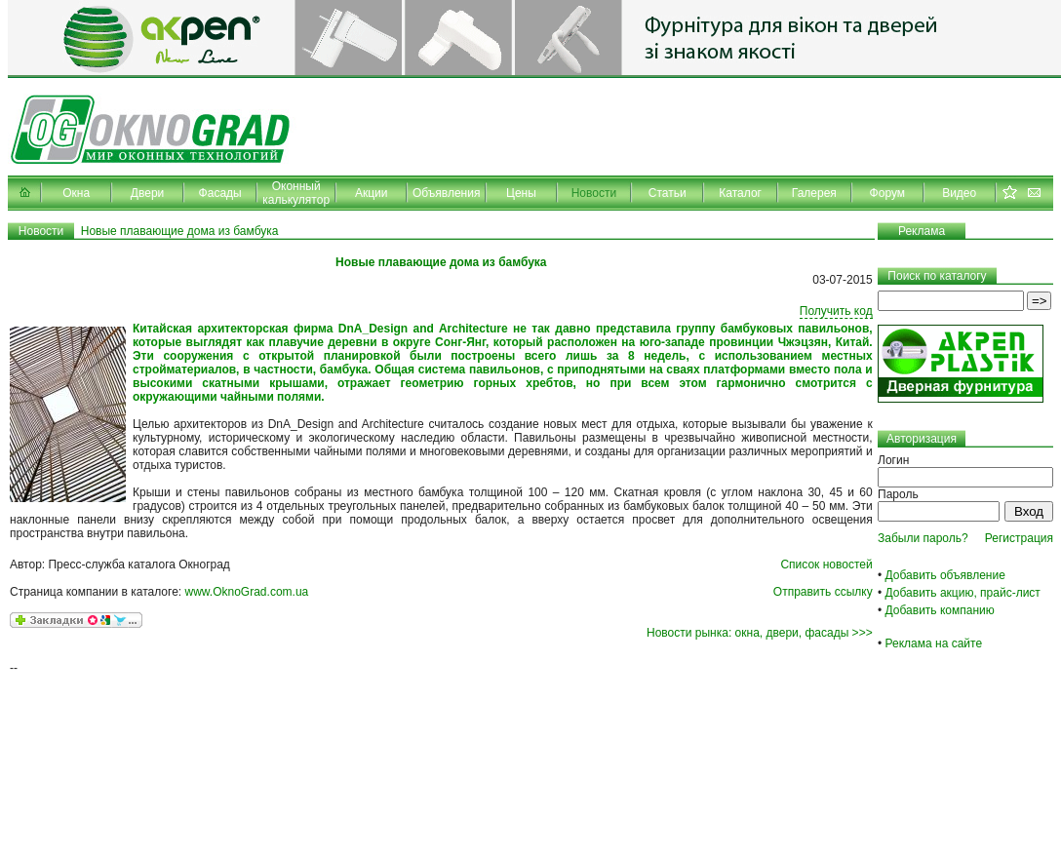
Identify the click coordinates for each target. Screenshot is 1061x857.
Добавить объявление (945, 575)
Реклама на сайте (934, 643)
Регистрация (1019, 538)
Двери (147, 193)
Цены (521, 193)
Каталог (740, 193)
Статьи (667, 193)
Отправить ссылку (823, 592)
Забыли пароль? (923, 538)
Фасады (220, 193)
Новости (593, 193)
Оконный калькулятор (296, 193)
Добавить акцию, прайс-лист (963, 593)
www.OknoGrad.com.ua (247, 592)
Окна (76, 193)
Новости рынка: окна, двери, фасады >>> (760, 633)
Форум (887, 193)
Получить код (836, 311)
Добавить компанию (940, 610)
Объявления (446, 193)
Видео (959, 193)
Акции (371, 193)
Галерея (814, 193)
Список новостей (826, 564)
